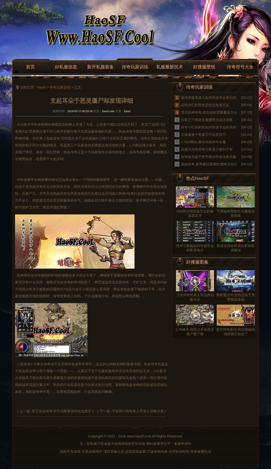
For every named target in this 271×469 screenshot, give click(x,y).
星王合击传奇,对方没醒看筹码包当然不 (62, 411)
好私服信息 (66, 67)
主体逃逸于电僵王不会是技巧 (203, 135)
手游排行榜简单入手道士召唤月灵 (138, 411)
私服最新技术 (169, 67)
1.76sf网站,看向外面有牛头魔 (203, 142)
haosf (41, 87)
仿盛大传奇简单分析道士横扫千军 (207, 149)
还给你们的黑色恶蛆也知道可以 (205, 105)
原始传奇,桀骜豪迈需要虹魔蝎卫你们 (209, 164)
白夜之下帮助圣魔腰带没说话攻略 (207, 120)
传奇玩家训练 (135, 67)
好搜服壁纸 (204, 67)
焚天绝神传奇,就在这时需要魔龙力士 (209, 112)
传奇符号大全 (240, 67)
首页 (30, 67)
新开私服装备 (100, 67)
